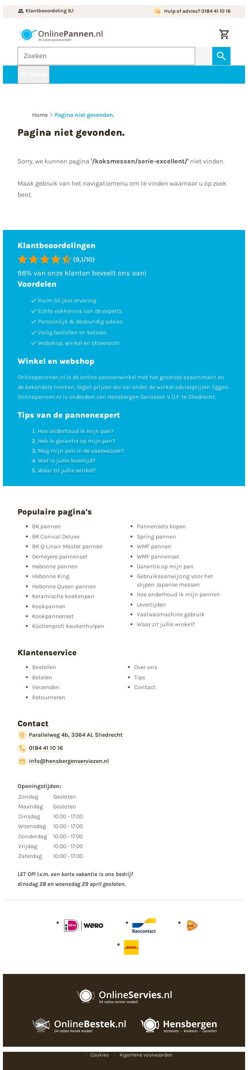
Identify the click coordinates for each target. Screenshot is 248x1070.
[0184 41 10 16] (40, 748)
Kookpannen (49, 606)
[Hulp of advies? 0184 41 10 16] (191, 11)
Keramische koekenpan (63, 596)
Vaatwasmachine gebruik (171, 614)
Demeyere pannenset (60, 556)
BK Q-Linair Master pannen (67, 546)
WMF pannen (154, 546)
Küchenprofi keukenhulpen (68, 625)
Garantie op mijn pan (165, 566)
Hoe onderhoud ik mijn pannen (178, 594)
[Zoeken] (106, 56)
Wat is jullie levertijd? (66, 460)
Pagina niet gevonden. (84, 114)
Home (40, 114)
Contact (144, 687)
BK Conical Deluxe (56, 536)
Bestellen (44, 667)
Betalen (42, 677)
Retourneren (48, 697)
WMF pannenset (158, 556)
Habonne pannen (55, 566)
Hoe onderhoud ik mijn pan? (76, 430)
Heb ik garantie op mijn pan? (76, 440)
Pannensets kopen (161, 526)
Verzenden (45, 687)
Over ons (145, 667)
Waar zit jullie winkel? (67, 470)
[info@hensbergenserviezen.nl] (63, 761)
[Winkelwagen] (223, 34)
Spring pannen (156, 536)
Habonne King (50, 576)
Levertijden (151, 604)
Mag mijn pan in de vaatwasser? (81, 450)
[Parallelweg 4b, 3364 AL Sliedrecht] (70, 735)
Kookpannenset (53, 616)
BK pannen (46, 526)
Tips (139, 677)
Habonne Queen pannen (64, 586)
